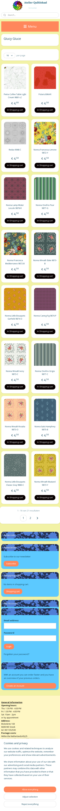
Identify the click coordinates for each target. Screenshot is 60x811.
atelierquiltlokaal (11, 784)
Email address (11, 620)
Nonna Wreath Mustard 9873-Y (45, 483)
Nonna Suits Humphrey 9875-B (45, 428)
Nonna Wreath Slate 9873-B (45, 262)
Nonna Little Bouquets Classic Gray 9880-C (15, 483)
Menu (30, 26)
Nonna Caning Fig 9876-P (45, 315)
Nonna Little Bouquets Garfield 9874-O (15, 317)
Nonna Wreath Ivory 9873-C (15, 373)
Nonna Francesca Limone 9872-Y (45, 151)
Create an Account (15, 685)
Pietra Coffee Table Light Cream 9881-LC (15, 96)
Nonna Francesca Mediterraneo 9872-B (15, 262)
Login (9, 646)
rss (42, 800)
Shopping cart (13, 591)
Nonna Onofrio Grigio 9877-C (45, 373)
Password (9, 632)
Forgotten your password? (16, 654)
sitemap (35, 800)
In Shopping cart (15, 109)
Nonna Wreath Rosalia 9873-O (15, 428)
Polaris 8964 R (45, 94)
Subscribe (11, 563)
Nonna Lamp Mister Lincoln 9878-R (15, 206)
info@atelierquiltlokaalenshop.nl (16, 769)
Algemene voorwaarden (12, 763)
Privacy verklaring (9, 772)
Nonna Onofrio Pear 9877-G (45, 206)
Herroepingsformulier (11, 766)
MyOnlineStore (40, 805)
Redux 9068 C (15, 149)
